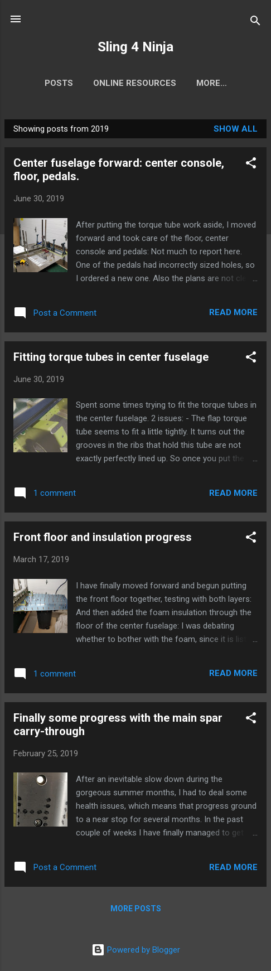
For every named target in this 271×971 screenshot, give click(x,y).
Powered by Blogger (135, 950)
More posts (135, 908)
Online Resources (134, 83)
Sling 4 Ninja (135, 47)
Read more (233, 312)
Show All (236, 129)
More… (211, 83)
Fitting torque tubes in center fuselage (111, 357)
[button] (251, 164)
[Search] (255, 23)
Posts (59, 83)
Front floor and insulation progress (102, 537)
